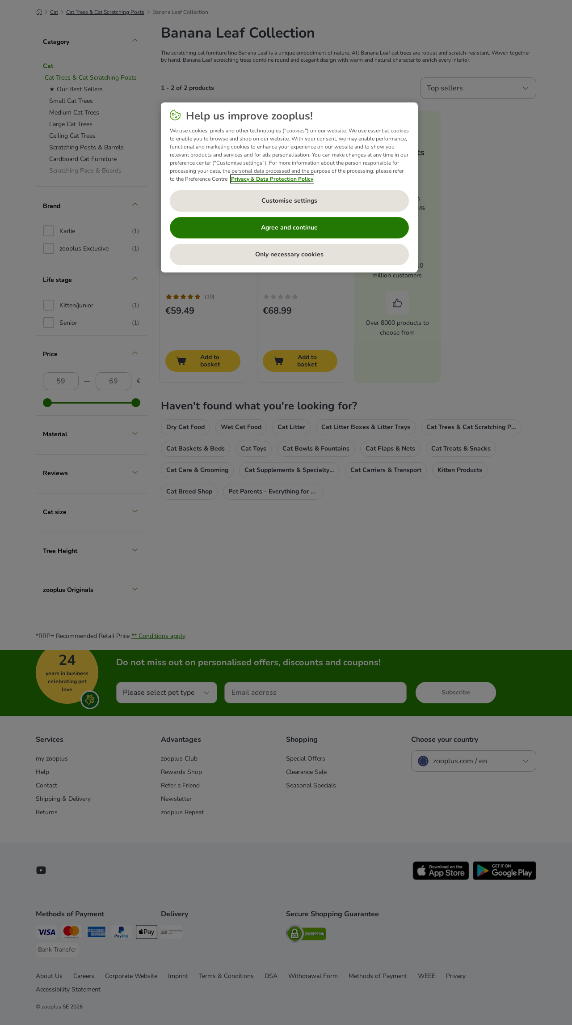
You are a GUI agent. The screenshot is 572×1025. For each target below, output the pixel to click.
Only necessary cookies (289, 254)
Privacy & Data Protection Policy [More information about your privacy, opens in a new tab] (272, 179)
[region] (289, 187)
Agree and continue (289, 227)
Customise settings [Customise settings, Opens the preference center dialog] (289, 200)
